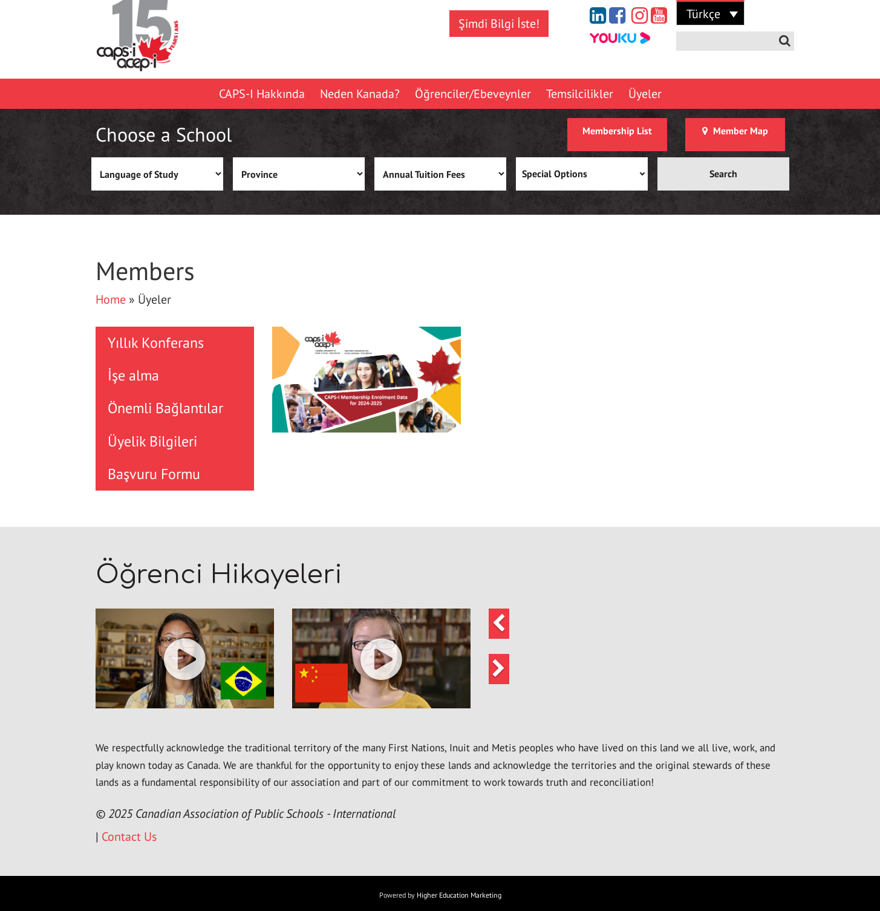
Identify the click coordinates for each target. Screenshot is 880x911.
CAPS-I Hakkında (262, 94)
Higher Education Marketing (459, 895)
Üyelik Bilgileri (152, 441)
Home (111, 299)
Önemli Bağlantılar (165, 408)
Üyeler (645, 94)
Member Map (735, 131)
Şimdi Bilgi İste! (498, 23)
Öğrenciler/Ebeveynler (473, 94)
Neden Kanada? (360, 94)
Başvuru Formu (154, 474)
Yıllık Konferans (156, 342)
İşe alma (133, 375)
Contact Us (129, 836)
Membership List (617, 131)
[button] (185, 658)
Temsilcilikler (579, 94)
